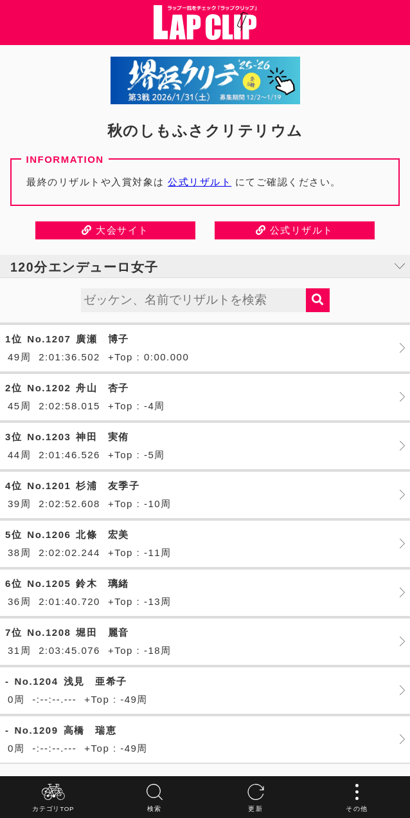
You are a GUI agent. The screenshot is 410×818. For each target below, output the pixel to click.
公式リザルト (199, 181)
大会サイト (115, 230)
